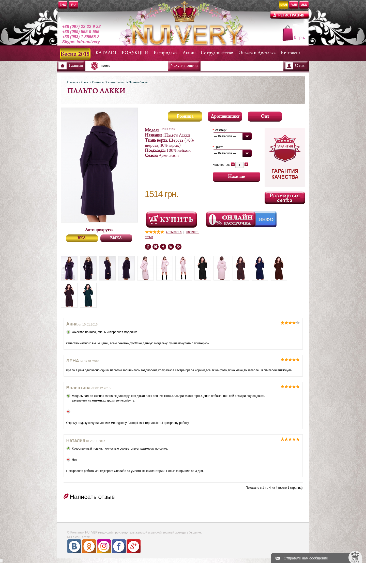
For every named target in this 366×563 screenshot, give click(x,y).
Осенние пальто (114, 82)
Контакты (290, 53)
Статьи (96, 82)
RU (73, 5)
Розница (185, 116)
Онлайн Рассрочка (231, 219)
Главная (76, 66)
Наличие (236, 177)
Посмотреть (171, 219)
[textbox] (131, 66)
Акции (189, 53)
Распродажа (166, 53)
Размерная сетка (285, 197)
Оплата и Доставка (257, 53)
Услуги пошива (184, 66)
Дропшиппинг (225, 116)
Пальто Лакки (138, 82)
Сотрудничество (217, 53)
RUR (294, 5)
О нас (300, 66)
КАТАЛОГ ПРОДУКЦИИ (122, 53)
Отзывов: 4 (174, 232)
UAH (283, 5)
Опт (265, 116)
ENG (63, 5)
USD (304, 5)
